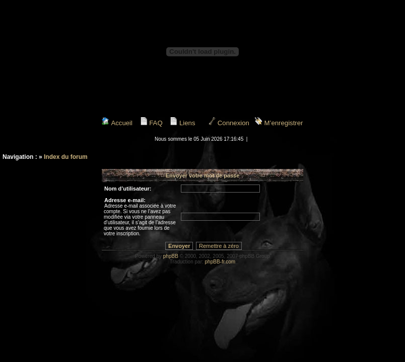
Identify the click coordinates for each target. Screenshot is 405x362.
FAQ (151, 123)
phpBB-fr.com (220, 261)
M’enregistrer (279, 123)
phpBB (170, 256)
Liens (182, 123)
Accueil (117, 123)
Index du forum (66, 156)
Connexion (228, 123)
